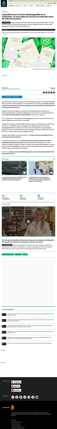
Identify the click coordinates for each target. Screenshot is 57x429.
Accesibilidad (14, 422)
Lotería (25, 5)
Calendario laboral (40, 5)
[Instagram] (28, 388)
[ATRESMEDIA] (28, 398)
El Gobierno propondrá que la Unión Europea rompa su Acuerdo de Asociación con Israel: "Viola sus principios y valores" (30, 310)
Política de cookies (15, 414)
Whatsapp (18, 244)
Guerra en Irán (16, 0)
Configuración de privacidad (17, 418)
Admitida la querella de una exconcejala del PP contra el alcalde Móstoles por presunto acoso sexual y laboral (30, 322)
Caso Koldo (29, 0)
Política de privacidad (16, 412)
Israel (51, 0)
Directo (25, 244)
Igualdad (49, 5)
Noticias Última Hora (8, 244)
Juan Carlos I (47, 0)
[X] (12, 388)
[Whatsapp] (20, 388)
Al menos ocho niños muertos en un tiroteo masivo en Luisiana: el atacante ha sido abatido (29, 333)
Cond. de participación (16, 416)
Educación (18, 5)
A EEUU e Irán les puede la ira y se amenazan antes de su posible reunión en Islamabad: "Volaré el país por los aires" (30, 305)
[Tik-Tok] (32, 388)
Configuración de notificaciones (18, 420)
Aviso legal (13, 410)
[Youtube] (36, 388)
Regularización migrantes (38, 0)
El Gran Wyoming (23, 0)
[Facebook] (16, 388)
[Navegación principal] (55, 3)
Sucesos (31, 5)
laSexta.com (5, 87)
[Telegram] (24, 388)
